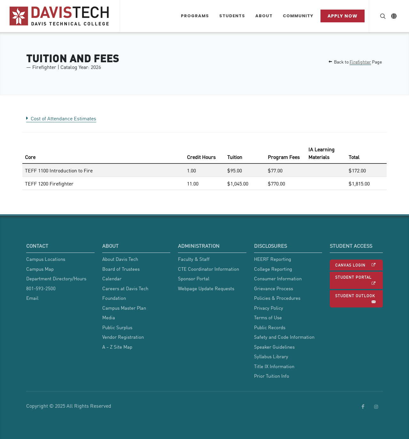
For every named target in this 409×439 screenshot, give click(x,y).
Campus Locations (45, 258)
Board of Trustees (121, 268)
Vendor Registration (123, 336)
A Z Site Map (117, 346)
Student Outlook (355, 299)
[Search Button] (382, 16)
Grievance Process (273, 288)
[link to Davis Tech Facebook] (363, 407)
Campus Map (40, 268)
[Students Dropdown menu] (232, 16)
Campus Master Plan (124, 307)
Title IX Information (274, 366)
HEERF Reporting (272, 258)
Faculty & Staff (194, 258)
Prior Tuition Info (271, 375)
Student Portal (355, 280)
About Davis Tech (120, 258)
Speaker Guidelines (274, 346)
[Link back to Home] (60, 16)
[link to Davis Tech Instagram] (376, 407)
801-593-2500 (41, 288)
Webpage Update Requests (206, 288)
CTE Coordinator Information (208, 268)
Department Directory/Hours (56, 278)
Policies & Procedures (277, 297)
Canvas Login (355, 265)
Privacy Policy (268, 307)
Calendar (111, 278)
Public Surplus (117, 327)
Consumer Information (278, 278)
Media (108, 317)
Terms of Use (268, 317)
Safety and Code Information (284, 336)
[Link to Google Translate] (393, 16)
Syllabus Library (271, 356)
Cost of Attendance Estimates (61, 118)
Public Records (269, 327)
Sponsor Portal (193, 278)
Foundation (114, 297)
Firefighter (360, 61)
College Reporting (273, 268)
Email (32, 297)
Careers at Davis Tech (125, 288)
